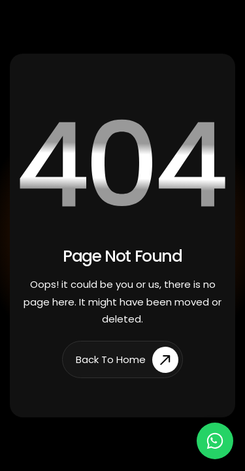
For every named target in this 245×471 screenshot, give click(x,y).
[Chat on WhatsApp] (215, 441)
